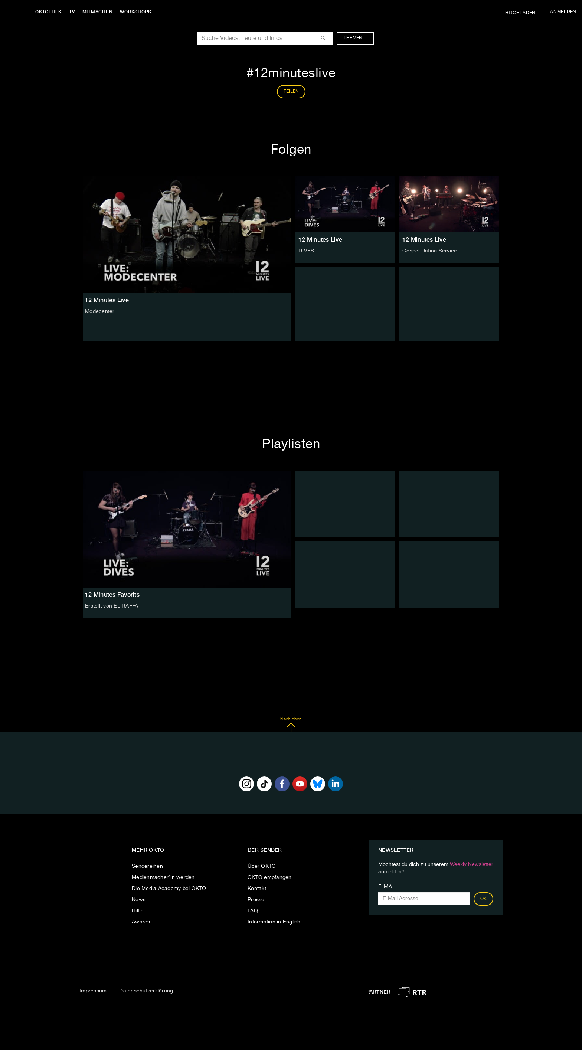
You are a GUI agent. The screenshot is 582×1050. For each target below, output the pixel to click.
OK (483, 899)
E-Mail (387, 886)
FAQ (253, 910)
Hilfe (137, 910)
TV (72, 11)
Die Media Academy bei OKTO (169, 888)
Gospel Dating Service (429, 250)
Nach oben (290, 724)
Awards (141, 922)
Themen (357, 38)
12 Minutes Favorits (112, 594)
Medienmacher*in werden (163, 877)
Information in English (274, 922)
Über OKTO (262, 866)
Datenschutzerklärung (146, 991)
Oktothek (48, 11)
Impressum (93, 991)
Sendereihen (147, 866)
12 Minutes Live (320, 239)
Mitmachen (97, 11)
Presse (256, 899)
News (139, 899)
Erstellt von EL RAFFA (111, 606)
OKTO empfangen (270, 877)
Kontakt (257, 888)
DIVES (306, 250)
